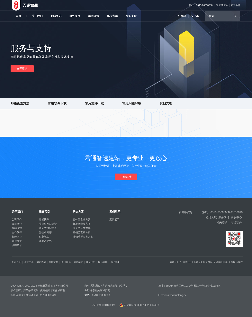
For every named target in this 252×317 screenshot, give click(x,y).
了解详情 (126, 176)
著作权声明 (58, 290)
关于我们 (37, 16)
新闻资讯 (55, 16)
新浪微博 (235, 5)
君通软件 (236, 222)
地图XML (115, 262)
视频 (183, 16)
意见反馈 (211, 217)
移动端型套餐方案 (83, 236)
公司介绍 (16, 262)
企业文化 (28, 262)
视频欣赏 (17, 228)
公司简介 (17, 219)
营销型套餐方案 (82, 232)
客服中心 (236, 217)
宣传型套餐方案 (82, 219)
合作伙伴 (17, 232)
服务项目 (74, 16)
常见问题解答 (131, 103)
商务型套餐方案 (82, 228)
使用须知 (45, 290)
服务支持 (131, 16)
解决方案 (112, 16)
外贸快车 (44, 219)
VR (197, 16)
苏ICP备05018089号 (104, 305)
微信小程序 (45, 232)
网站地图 (103, 262)
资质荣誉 (17, 241)
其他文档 (166, 103)
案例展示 (93, 16)
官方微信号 (222, 5)
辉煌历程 (17, 236)
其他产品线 (45, 241)
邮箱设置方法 (20, 103)
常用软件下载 (57, 103)
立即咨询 (22, 68)
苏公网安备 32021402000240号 (139, 305)
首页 (18, 16)
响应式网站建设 (48, 228)
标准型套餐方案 (82, 223)
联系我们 (90, 262)
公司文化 (17, 223)
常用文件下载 (94, 103)
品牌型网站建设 (48, 223)
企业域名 (44, 236)
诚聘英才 (17, 245)
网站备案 (41, 262)
